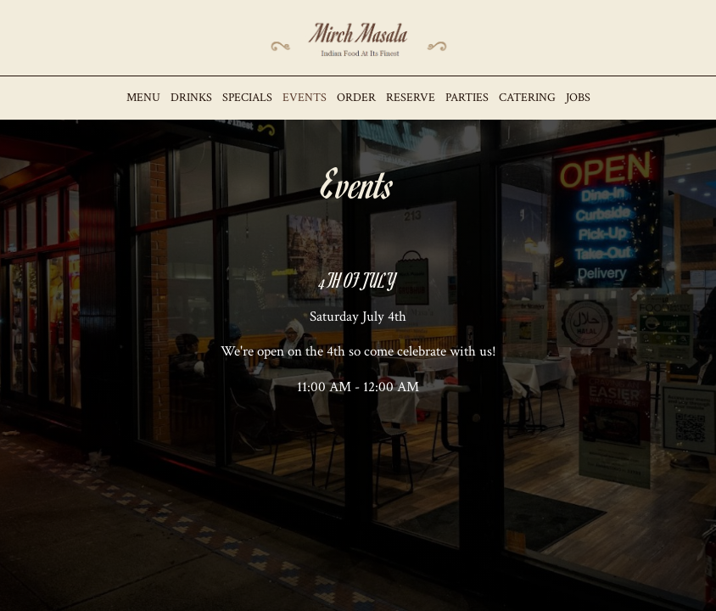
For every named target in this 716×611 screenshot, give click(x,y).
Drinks (191, 97)
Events (304, 97)
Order (356, 97)
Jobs (578, 97)
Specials (247, 97)
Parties (467, 97)
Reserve (410, 97)
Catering (527, 97)
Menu (143, 97)
